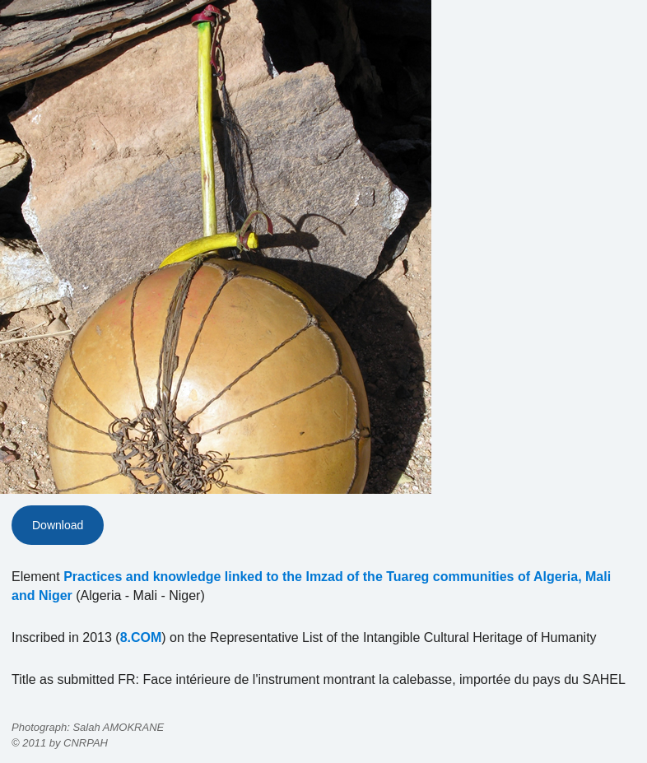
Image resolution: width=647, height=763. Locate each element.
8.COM (141, 637)
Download (57, 525)
